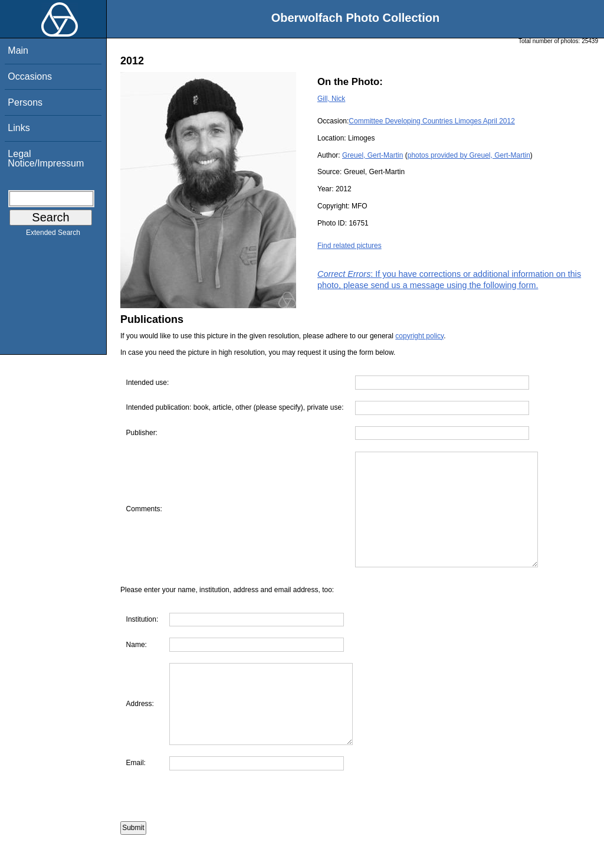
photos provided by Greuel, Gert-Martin (469, 155)
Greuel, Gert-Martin (372, 155)
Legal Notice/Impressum (46, 158)
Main (18, 50)
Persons (25, 102)
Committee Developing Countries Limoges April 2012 (431, 121)
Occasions (30, 76)
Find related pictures (349, 245)
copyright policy (419, 336)
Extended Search (53, 235)
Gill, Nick (331, 98)
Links (18, 128)
